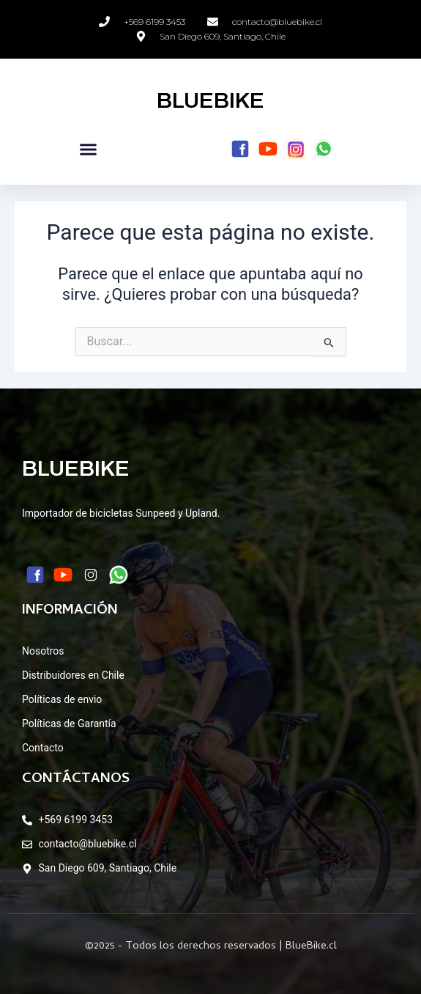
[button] (89, 149)
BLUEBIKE (210, 100)
